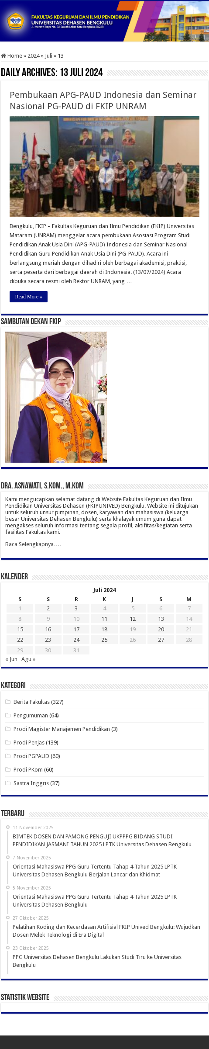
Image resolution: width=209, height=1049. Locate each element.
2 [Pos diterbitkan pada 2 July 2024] (48, 608)
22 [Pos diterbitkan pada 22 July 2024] (20, 640)
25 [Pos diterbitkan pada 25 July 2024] (104, 640)
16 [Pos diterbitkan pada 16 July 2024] (48, 629)
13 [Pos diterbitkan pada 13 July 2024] (161, 619)
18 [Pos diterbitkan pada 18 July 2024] (104, 629)
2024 (33, 55)
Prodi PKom (28, 769)
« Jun (11, 659)
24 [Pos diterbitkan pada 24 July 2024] (76, 640)
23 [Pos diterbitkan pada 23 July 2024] (48, 640)
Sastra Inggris (31, 783)
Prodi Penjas (29, 742)
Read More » (28, 297)
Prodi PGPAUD (31, 756)
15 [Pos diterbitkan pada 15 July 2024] (20, 629)
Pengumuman (31, 715)
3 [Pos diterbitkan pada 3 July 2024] (76, 608)
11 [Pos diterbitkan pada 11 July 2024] (104, 619)
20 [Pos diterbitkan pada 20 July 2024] (161, 629)
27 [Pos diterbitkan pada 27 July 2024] (161, 640)
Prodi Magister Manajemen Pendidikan (62, 729)
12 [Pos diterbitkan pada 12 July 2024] (133, 619)
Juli (48, 55)
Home (11, 55)
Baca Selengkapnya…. (33, 544)
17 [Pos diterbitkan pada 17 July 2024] (76, 629)
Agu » (28, 659)
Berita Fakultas (32, 702)
